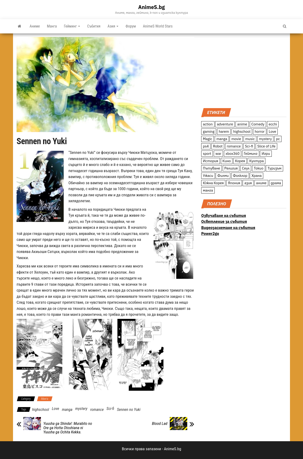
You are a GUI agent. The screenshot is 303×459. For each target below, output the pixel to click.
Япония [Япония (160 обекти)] (234, 183)
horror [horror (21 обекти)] (260, 131)
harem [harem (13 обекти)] (224, 131)
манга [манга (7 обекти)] (208, 190)
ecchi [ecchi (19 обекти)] (273, 124)
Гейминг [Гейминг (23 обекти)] (251, 153)
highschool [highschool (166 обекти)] (241, 131)
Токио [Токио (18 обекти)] (258, 168)
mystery (81, 408)
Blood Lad (159, 423)
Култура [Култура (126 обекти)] (256, 161)
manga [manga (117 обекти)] (221, 139)
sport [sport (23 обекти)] (207, 153)
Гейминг (72, 26)
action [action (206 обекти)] (208, 124)
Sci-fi (110, 408)
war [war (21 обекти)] (218, 153)
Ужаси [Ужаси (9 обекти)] (208, 175)
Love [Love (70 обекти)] (272, 131)
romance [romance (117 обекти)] (234, 146)
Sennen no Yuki (128, 409)
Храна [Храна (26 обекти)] (256, 175)
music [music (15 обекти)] (250, 139)
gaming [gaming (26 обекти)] (208, 131)
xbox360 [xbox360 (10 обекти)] (233, 153)
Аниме (35, 26)
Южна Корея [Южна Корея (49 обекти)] (213, 183)
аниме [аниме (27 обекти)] (261, 183)
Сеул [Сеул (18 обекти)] (246, 168)
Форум (130, 26)
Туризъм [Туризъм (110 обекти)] (274, 168)
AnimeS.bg (151, 7)
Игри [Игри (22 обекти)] (266, 153)
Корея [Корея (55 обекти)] (240, 161)
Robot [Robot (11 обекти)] (218, 146)
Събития (93, 26)
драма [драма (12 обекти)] (276, 183)
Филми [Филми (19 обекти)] (223, 175)
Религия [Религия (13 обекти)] (231, 168)
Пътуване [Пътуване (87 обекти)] (211, 168)
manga (67, 409)
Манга (52, 26)
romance (97, 409)
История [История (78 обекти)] (210, 161)
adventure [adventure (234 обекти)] (225, 124)
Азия (112, 26)
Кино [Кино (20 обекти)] (227, 161)
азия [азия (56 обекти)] (248, 183)
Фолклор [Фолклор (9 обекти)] (240, 175)
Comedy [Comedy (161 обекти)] (257, 124)
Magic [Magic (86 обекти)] (207, 139)
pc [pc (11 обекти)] (278, 139)
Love (55, 408)
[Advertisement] (243, 70)
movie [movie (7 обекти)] (236, 139)
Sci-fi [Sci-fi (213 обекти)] (249, 146)
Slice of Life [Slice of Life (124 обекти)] (266, 146)
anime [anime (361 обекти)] (242, 124)
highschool (40, 409)
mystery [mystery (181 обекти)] (265, 139)
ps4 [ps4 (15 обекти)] (206, 146)
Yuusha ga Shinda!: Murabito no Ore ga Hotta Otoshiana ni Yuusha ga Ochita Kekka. (67, 427)
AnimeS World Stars (158, 26)
